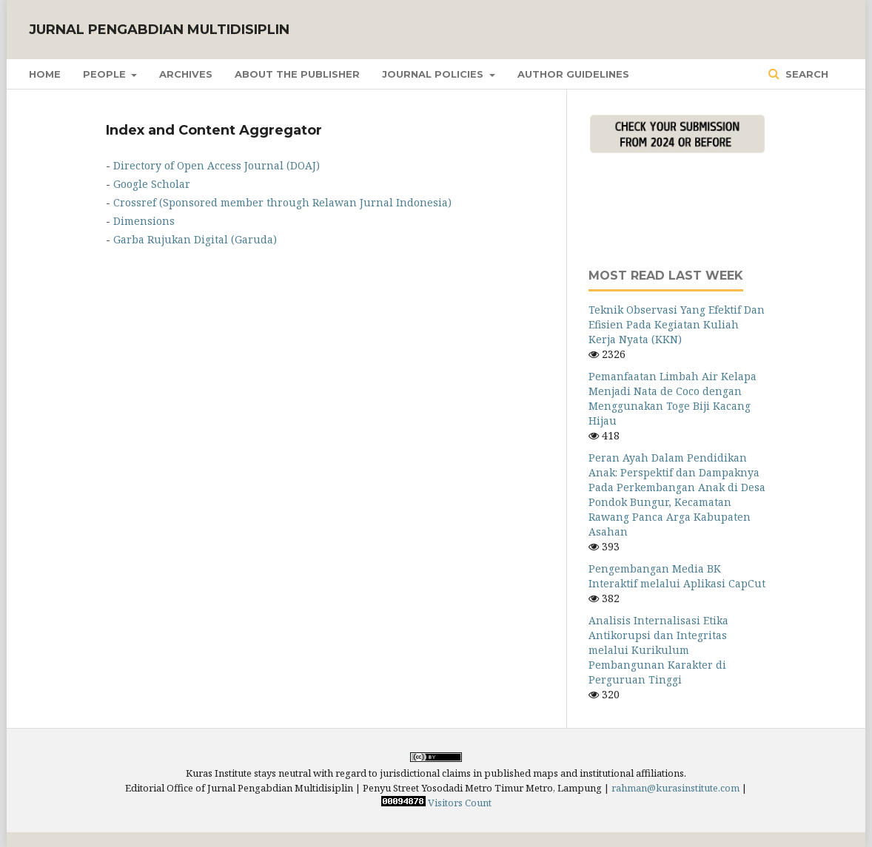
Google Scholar (151, 184)
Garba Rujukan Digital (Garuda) (195, 239)
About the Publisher (297, 74)
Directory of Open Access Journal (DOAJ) (216, 165)
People (106, 74)
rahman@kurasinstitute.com (675, 787)
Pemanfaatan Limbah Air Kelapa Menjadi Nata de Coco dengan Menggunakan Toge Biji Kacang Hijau (672, 398)
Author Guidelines (573, 74)
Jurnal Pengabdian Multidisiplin (159, 29)
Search (805, 74)
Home (45, 74)
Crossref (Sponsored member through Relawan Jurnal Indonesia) (282, 202)
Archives (185, 74)
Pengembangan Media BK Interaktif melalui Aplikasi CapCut (676, 575)
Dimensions (144, 221)
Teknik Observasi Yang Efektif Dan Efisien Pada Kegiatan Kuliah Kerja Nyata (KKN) (676, 324)
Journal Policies (434, 74)
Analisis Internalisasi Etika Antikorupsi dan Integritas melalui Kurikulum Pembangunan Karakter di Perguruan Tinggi (658, 649)
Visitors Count (460, 802)
